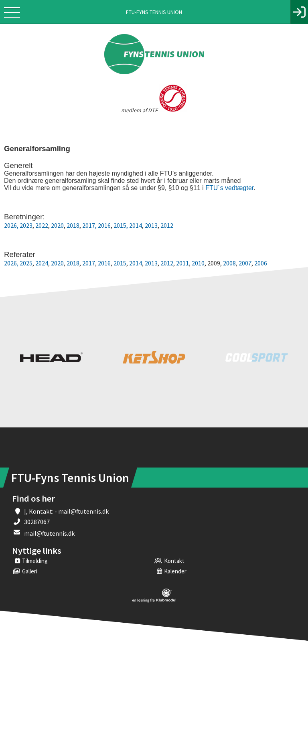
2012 (166, 225)
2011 (182, 263)
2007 (245, 263)
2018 (73, 225)
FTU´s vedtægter (229, 187)
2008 (229, 263)
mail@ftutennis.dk (49, 533)
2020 (57, 225)
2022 (41, 225)
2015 (119, 263)
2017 (88, 225)
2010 (198, 263)
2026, (11, 225)
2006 (260, 263)
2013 (151, 225)
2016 (104, 225)
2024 (41, 263)
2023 (26, 225)
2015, (120, 225)
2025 (26, 263)
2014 (135, 225)
